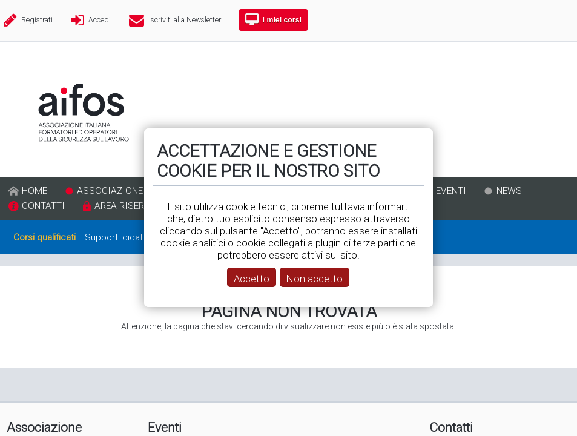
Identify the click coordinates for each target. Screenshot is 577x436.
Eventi (165, 427)
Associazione (44, 427)
